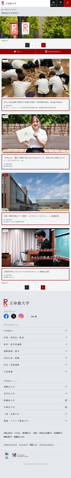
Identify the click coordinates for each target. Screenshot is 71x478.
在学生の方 (9, 393)
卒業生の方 (9, 407)
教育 (7, 277)
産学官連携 (31, 107)
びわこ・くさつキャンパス (13, 107)
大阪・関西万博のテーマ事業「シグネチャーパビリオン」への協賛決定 (31, 216)
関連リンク (33, 444)
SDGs (54, 107)
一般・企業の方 (11, 413)
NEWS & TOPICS (10, 10)
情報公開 (7, 437)
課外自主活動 (48, 107)
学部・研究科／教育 (14, 337)
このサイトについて (10, 444)
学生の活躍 (24, 107)
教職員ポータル (19, 437)
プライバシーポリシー (46, 444)
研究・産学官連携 (13, 344)
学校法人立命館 (44, 433)
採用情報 (57, 433)
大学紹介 (8, 330)
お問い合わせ (8, 433)
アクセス (17, 433)
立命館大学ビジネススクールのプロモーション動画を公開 (26, 272)
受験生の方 (9, 386)
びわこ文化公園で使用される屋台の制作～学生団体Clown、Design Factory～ (34, 102)
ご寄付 (35, 433)
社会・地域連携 (39, 107)
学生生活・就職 (11, 357)
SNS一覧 (34, 316)
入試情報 (8, 371)
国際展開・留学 (11, 351)
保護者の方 (9, 400)
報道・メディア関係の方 (16, 420)
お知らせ (8, 221)
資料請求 (25, 433)
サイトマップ (23, 444)
